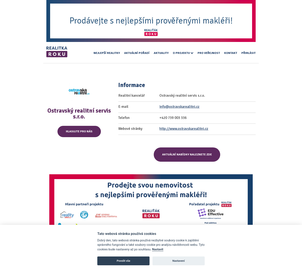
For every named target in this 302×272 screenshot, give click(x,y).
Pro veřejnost (209, 53)
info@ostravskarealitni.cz (179, 106)
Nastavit (157, 249)
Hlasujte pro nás (79, 131)
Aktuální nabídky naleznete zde (187, 154)
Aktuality (161, 53)
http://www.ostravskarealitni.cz (183, 128)
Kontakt (230, 53)
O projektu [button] (183, 53)
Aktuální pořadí (137, 53)
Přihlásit (248, 53)
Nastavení (178, 260)
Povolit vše (123, 260)
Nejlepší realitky (107, 53)
